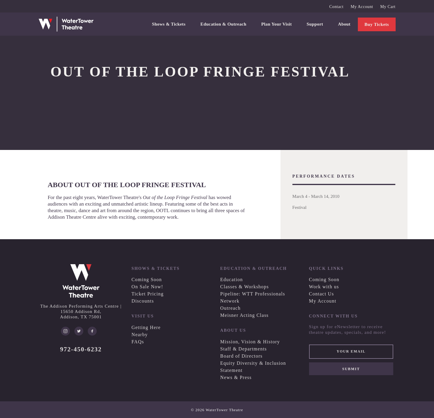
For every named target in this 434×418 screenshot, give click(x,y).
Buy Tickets (376, 24)
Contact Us (321, 293)
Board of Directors (241, 355)
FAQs (137, 341)
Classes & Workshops (244, 286)
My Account (362, 6)
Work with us (324, 286)
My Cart (387, 6)
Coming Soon (146, 279)
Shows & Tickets (169, 24)
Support (315, 24)
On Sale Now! (147, 286)
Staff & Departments (243, 348)
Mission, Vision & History (250, 341)
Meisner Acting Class (244, 315)
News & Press (236, 377)
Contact (336, 6)
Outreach (230, 308)
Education (231, 279)
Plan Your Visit (276, 24)
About (344, 24)
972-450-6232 (81, 349)
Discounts (142, 300)
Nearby (139, 334)
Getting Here (146, 327)
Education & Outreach (223, 24)
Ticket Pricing (147, 293)
